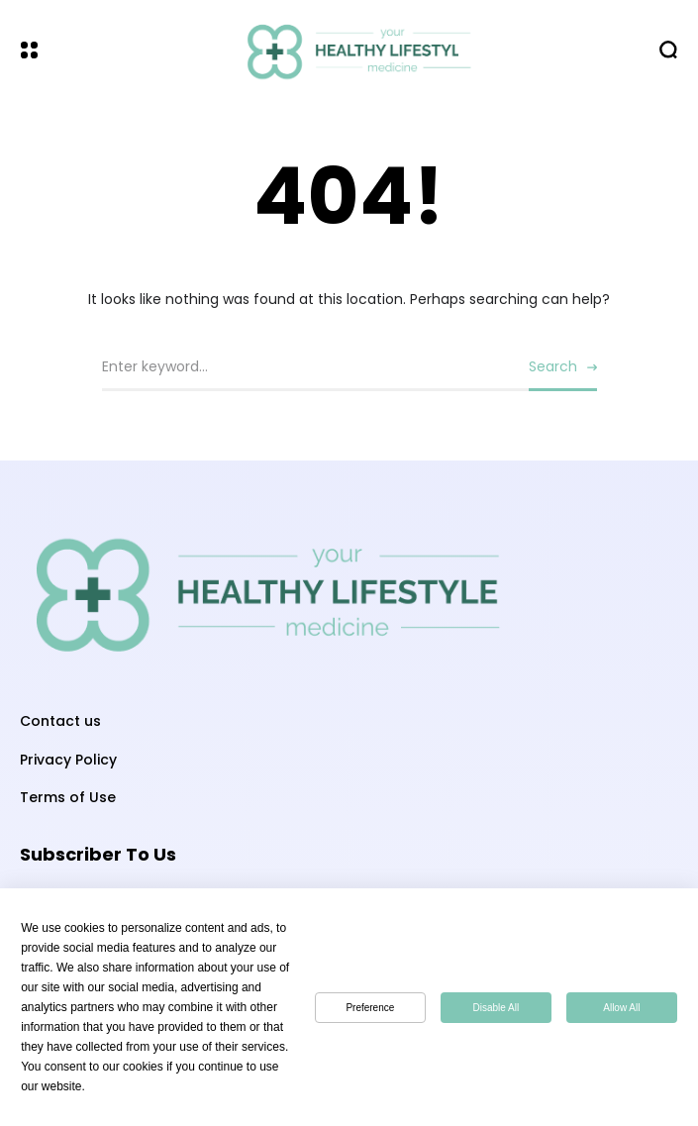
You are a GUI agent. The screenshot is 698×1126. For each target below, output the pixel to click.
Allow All (621, 1007)
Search (553, 366)
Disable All (496, 1007)
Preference (370, 1007)
